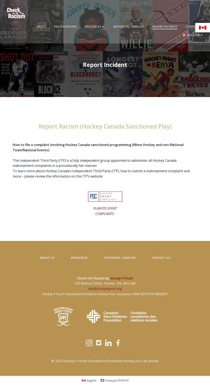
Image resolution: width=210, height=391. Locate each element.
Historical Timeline (128, 26)
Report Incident (164, 26)
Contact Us (194, 26)
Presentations (65, 26)
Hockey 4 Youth (121, 278)
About (41, 26)
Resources (95, 26)
